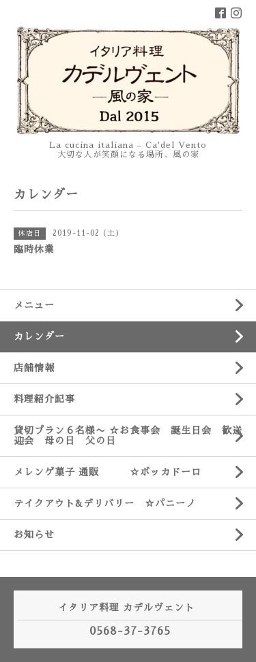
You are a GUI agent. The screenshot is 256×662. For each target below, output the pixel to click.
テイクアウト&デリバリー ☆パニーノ (105, 503)
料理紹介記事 (44, 399)
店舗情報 (34, 368)
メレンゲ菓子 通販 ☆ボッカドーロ (107, 472)
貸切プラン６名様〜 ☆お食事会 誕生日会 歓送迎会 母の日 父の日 (128, 435)
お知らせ (34, 534)
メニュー (34, 305)
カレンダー (39, 336)
